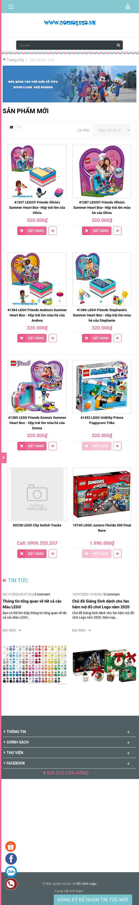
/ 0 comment (41, 594)
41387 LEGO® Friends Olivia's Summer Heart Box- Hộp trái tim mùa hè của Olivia (102, 207)
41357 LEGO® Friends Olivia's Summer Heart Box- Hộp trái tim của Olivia (37, 207)
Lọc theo (84, 130)
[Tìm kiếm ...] (69, 45)
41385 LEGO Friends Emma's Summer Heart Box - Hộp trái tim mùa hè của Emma (37, 423)
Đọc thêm (9, 630)
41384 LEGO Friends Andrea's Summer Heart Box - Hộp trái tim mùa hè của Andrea (37, 315)
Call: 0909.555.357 (37, 543)
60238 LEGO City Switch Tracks (37, 525)
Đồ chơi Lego (86, 884)
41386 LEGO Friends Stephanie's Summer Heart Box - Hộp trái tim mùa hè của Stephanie (102, 315)
